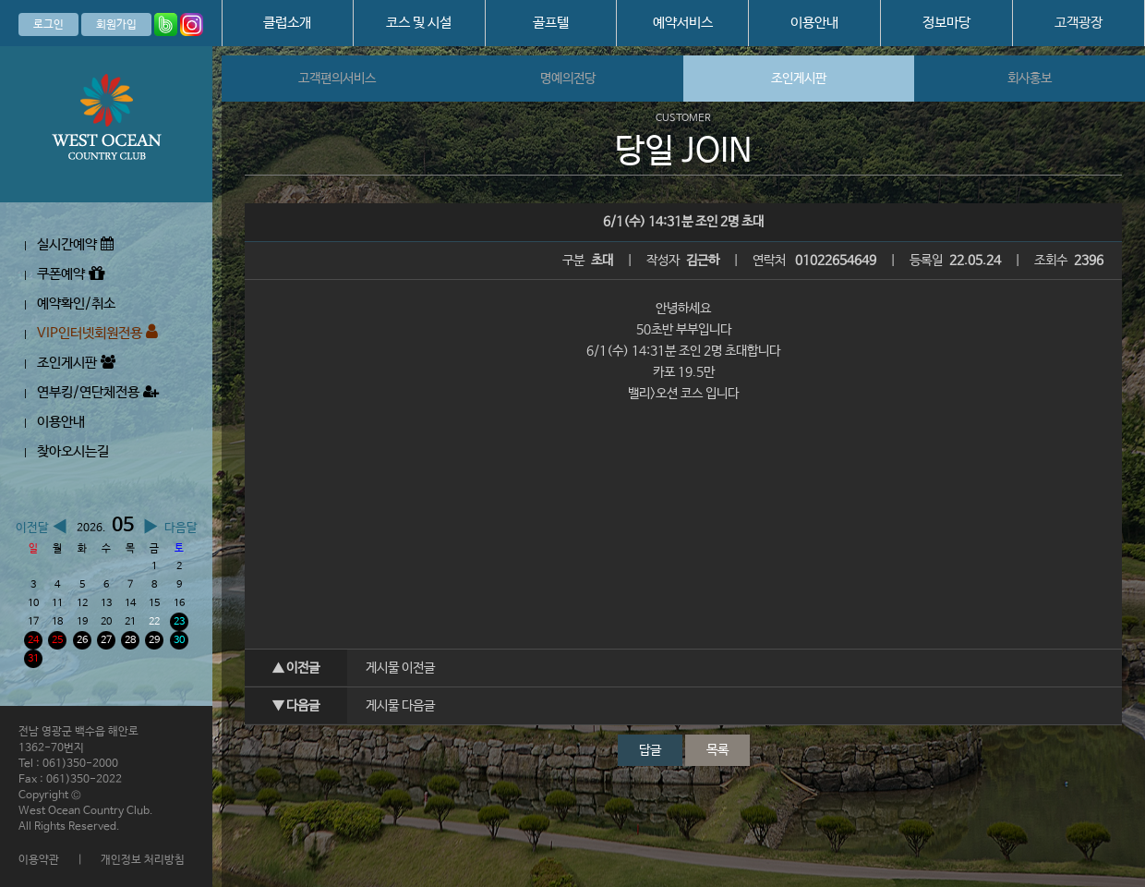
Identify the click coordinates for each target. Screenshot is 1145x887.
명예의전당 (568, 78)
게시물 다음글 (400, 706)
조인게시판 (76, 363)
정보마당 (946, 22)
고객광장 (1079, 22)
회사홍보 (1029, 78)
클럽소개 (287, 22)
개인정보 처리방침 (143, 860)
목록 (717, 750)
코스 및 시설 (419, 22)
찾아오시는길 (73, 451)
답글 (650, 750)
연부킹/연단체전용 (98, 392)
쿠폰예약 (70, 274)
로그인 (48, 24)
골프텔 (551, 22)
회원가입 (116, 24)
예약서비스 (683, 22)
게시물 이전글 (400, 668)
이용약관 (38, 860)
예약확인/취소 (76, 303)
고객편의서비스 (337, 78)
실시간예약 (75, 244)
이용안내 (814, 22)
